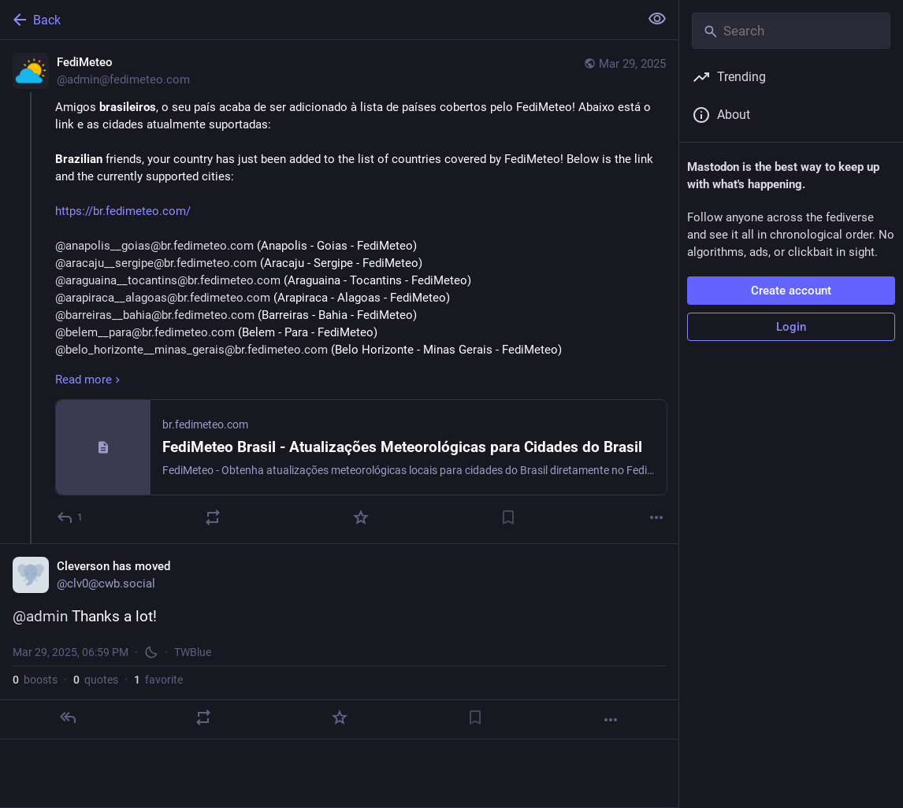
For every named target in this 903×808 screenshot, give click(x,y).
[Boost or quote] (212, 517)
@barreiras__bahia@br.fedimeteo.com (155, 315)
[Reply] (70, 517)
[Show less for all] (657, 19)
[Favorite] (360, 517)
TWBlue (192, 652)
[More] (656, 517)
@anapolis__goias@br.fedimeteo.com (154, 246)
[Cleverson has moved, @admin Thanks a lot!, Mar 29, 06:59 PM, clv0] (339, 641)
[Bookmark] (508, 517)
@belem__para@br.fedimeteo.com (145, 332)
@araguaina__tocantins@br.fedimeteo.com (168, 280)
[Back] (318, 19)
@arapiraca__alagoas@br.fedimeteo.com (162, 298)
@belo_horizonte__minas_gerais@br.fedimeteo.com (191, 350)
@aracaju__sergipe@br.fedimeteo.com (156, 263)
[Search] (791, 31)
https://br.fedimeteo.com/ (123, 211)
